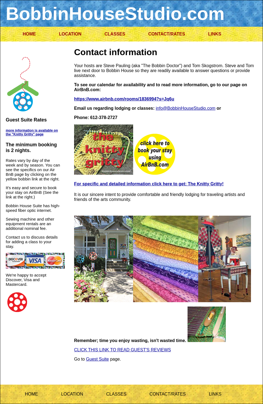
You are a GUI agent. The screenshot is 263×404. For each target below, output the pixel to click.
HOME (29, 34)
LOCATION (70, 34)
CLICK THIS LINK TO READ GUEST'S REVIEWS (122, 349)
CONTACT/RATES (166, 34)
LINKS (214, 34)
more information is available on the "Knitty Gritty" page (32, 132)
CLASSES (114, 34)
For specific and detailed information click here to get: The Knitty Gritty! (149, 184)
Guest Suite (97, 359)
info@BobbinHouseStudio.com (185, 108)
